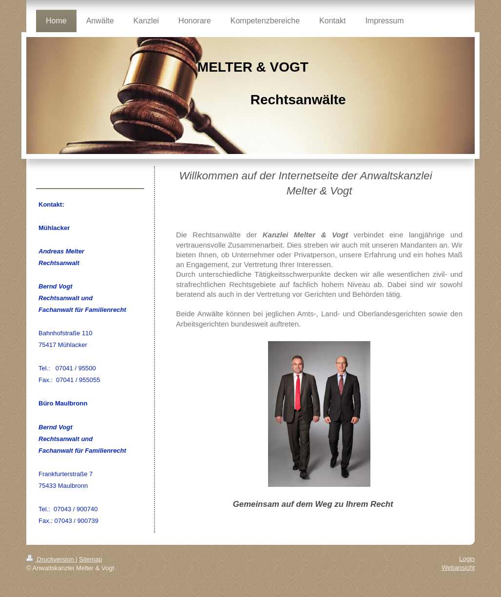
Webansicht (458, 567)
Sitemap (90, 559)
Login (467, 558)
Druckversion (51, 559)
